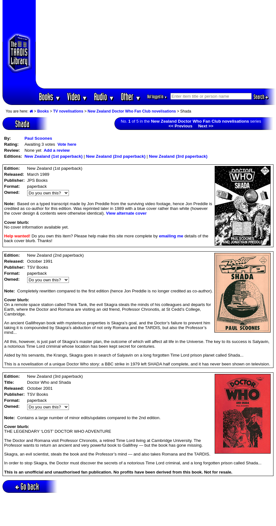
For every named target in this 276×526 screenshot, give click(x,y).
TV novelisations (68, 111)
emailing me (171, 236)
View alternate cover (126, 213)
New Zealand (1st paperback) (53, 156)
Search (261, 96)
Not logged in (157, 96)
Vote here (67, 144)
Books (50, 96)
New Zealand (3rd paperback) (178, 156)
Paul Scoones (38, 138)
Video (77, 96)
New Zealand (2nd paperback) (115, 156)
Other (131, 96)
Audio (104, 96)
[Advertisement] (156, 44)
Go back (27, 486)
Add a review (57, 150)
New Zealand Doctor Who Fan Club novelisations (132, 111)
